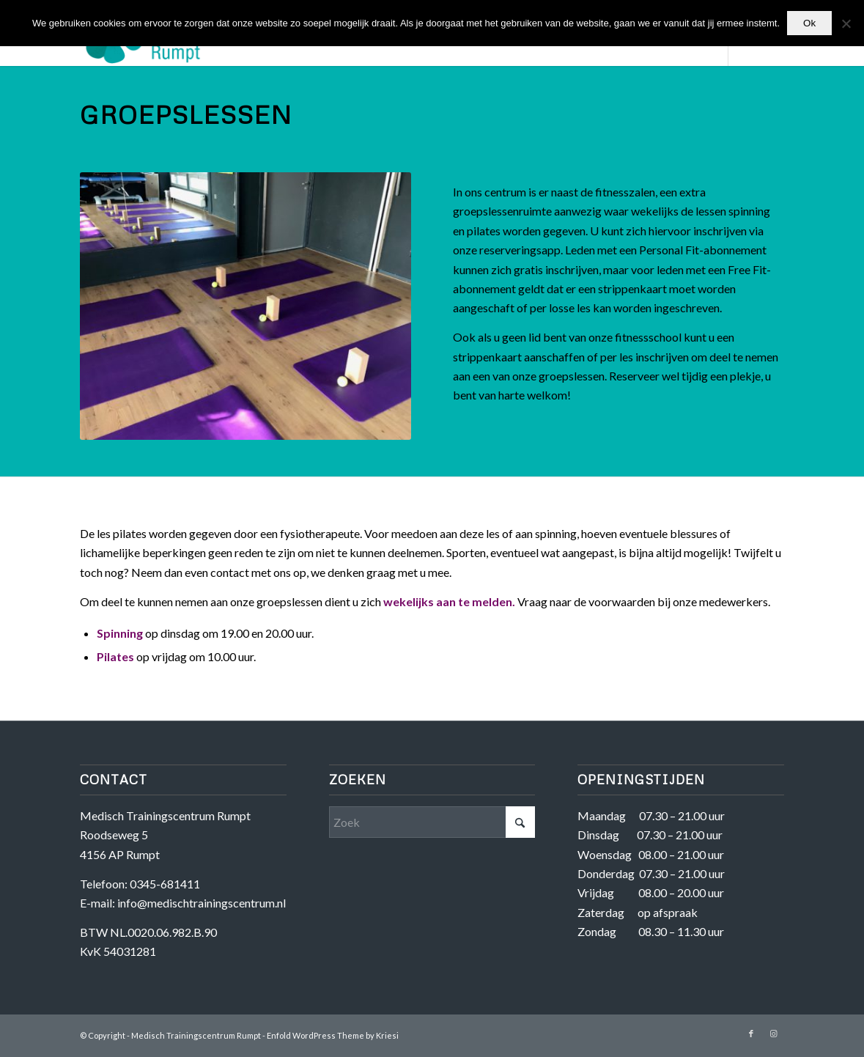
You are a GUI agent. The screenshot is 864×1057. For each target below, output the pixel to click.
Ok (809, 23)
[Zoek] (432, 822)
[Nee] (845, 23)
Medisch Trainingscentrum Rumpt (196, 1035)
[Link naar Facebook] (751, 1034)
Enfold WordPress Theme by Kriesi (333, 1035)
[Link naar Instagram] (773, 1034)
